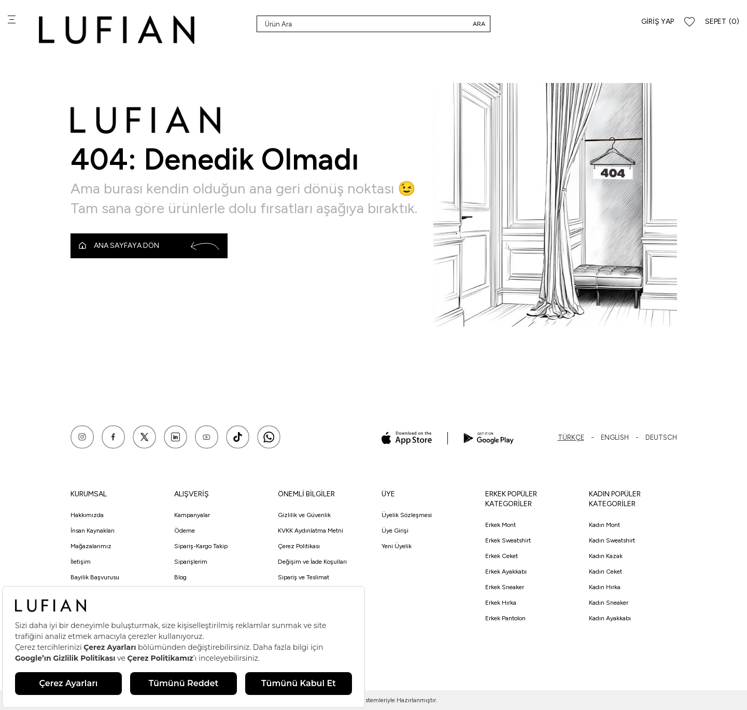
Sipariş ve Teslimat (303, 577)
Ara (479, 23)
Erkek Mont (500, 524)
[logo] (116, 30)
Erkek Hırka (500, 602)
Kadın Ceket (605, 571)
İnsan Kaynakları (93, 530)
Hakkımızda (87, 515)
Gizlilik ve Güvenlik (304, 515)
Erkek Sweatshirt (508, 540)
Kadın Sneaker (608, 602)
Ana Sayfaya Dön (149, 245)
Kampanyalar (192, 515)
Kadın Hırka (605, 587)
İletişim (81, 561)
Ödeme (184, 530)
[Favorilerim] (689, 22)
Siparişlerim (190, 561)
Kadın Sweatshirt (612, 540)
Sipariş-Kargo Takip (201, 546)
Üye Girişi (395, 530)
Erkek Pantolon (505, 618)
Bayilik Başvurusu (95, 577)
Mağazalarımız (91, 546)
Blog (180, 577)
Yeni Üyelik (397, 546)
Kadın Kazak (606, 556)
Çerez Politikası (299, 546)
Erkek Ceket (501, 556)
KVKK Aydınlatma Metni (310, 530)
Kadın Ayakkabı (610, 618)
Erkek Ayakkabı (506, 571)
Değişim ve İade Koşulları (312, 561)
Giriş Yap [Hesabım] (657, 21)
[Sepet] (722, 22)
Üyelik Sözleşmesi (407, 515)
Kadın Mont (604, 524)
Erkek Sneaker (504, 587)
